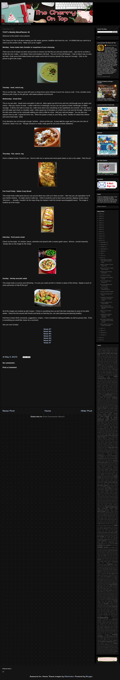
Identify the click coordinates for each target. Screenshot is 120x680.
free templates (107, 545)
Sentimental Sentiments (102, 443)
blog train (115, 482)
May (101, 257)
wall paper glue (112, 648)
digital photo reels (113, 505)
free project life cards (110, 540)
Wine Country (111, 470)
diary (103, 505)
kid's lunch (115, 567)
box (109, 485)
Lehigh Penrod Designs (112, 409)
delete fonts (100, 504)
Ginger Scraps (110, 393)
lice (109, 571)
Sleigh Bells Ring (112, 447)
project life (114, 606)
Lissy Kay (113, 410)
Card (98, 365)
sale (108, 612)
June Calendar (109, 405)
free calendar (104, 528)
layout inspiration (113, 569)
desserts (110, 504)
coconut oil (99, 496)
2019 (100, 229)
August (102, 251)
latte (101, 569)
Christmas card (107, 368)
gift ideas (115, 550)
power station (104, 601)
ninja (116, 580)
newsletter (106, 580)
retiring (98, 611)
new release (114, 579)
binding (113, 481)
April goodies (114, 357)
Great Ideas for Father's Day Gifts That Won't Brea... (106, 261)
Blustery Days (109, 362)
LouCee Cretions (107, 415)
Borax (103, 364)
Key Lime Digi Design (102, 406)
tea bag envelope (112, 631)
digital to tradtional (110, 511)
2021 (100, 225)
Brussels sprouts (107, 364)
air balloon (108, 474)
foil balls (99, 525)
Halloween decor (101, 398)
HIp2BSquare (108, 397)
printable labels (109, 602)
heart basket (103, 554)
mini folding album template (106, 575)
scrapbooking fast (106, 619)
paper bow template (113, 587)
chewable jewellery (104, 492)
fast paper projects (111, 520)
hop (103, 557)
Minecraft (106, 424)
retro (102, 611)
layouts (99, 571)
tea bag (106, 631)
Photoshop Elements (102, 438)
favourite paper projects (108, 522)
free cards (112, 529)
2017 (100, 233)
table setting (110, 630)
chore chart (103, 493)
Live (114, 412)
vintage (112, 647)
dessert (105, 504)
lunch (116, 571)
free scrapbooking (109, 542)
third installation (100, 637)
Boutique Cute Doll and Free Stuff (106, 272)
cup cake (104, 500)
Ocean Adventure (100, 430)
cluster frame (104, 494)
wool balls (99, 652)
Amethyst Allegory (109, 356)
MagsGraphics (114, 419)
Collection (109, 369)
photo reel (102, 594)
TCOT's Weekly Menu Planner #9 (105, 281)
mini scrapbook (107, 576)
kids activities (102, 568)
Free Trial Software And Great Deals (106, 285)
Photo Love (108, 436)
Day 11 (103, 373)
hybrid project (103, 561)
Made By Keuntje (111, 417)
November (103, 244)
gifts (98, 551)
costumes (112, 497)
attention (112, 477)
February (102, 332)
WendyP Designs (104, 470)
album (113, 474)
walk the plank (104, 648)
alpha (116, 474)
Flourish (115, 390)
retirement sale (114, 610)
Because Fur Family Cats (110, 361)
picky (105, 595)
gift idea (111, 550)
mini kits (113, 575)
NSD (111, 427)
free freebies (112, 533)
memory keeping (113, 572)
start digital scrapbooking (103, 627)
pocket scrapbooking (112, 599)
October (102, 246)
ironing (98, 565)
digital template (113, 509)
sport (102, 626)
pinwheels (113, 595)
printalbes (112, 603)
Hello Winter (106, 400)
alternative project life (108, 475)
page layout (100, 586)
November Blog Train (110, 428)
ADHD (98, 352)
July (101, 253)
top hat (115, 639)
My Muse (99, 427)
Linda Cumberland (107, 410)
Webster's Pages (108, 469)
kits (107, 568)
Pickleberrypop (111, 438)
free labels (106, 535)
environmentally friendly (112, 518)
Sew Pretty (115, 443)
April (101, 328)
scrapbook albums (102, 616)
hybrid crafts (111, 559)
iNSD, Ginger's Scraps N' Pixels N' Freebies (106, 325)
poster (98, 601)
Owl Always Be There (105, 432)
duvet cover (115, 515)
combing (110, 496)
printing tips (99, 606)
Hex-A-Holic (112, 400)
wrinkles (114, 652)
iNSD (98, 562)
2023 (100, 220)
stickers (99, 629)
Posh (116, 439)
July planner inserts (101, 405)
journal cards (107, 565)
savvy (98, 613)
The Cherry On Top (111, 45)
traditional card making (107, 640)
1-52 (100, 348)
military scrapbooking (101, 573)
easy (102, 516)
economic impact (111, 516)
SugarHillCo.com (100, 454)
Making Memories (113, 420)
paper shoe (115, 590)
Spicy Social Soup (104, 450)
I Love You (106, 401)
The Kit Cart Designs (112, 458)
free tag (107, 543)
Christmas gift (114, 368)
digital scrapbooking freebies (105, 508)
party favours (112, 591)
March (102, 330)
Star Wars (101, 451)
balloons (111, 479)
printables (106, 603)
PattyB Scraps (111, 434)
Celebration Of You (113, 365)
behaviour (110, 481)
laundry (104, 569)
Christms (99, 369)
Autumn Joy (110, 358)
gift (108, 550)
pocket (106, 599)
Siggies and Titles (113, 444)
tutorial (115, 643)
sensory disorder (109, 620)
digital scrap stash (101, 507)
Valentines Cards (101, 467)
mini (108, 573)
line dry (112, 571)
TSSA (116, 454)
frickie (113, 547)
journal (102, 565)
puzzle (108, 607)
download (115, 514)
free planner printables (112, 535)
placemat (104, 598)
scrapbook (115, 614)
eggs (102, 518)
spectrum (99, 626)
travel (114, 641)
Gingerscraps (108, 394)
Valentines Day (109, 467)
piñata (110, 597)
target (103, 631)
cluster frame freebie (112, 494)
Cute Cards (102, 371)
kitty (109, 568)
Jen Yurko (112, 402)
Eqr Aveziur (105, 383)
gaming (112, 548)
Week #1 (47, 343)
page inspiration (113, 584)
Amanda (103, 356)
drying (111, 515)
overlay (104, 584)
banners (115, 479)
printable (115, 601)
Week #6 (47, 331)
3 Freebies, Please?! (105, 275)
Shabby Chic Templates (102, 444)
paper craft (100, 588)
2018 (100, 231)
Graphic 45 (102, 397)
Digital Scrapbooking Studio (107, 377)
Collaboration (104, 369)
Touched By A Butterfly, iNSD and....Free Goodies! (106, 316)
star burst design (113, 626)
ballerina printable (105, 479)
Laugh (102, 409)
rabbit (105, 609)
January (102, 335)
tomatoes (108, 639)
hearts (108, 554)
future (109, 548)
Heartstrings (108, 398)
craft (110, 498)
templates (100, 636)
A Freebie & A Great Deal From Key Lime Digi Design (106, 299)
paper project (102, 590)
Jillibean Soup (112, 404)
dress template (103, 515)
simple (113, 622)
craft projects (114, 498)
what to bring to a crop (103, 651)
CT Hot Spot (114, 364)
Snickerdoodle (111, 448)
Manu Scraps (100, 421)
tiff (113, 637)
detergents (99, 505)
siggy (110, 622)
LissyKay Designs (108, 412)
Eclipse (101, 383)
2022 (100, 222)
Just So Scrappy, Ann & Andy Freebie (106, 303)
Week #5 (47, 334)
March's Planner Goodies (109, 421)
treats (106, 643)
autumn (99, 478)
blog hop (110, 482)
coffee (103, 496)
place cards (99, 598)
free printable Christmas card (111, 536)
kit (105, 568)
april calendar (104, 477)
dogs (107, 514)
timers (102, 639)
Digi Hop (112, 375)
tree (108, 643)
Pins (116, 438)
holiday (116, 554)
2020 (100, 227)
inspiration (110, 564)
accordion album (100, 473)
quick (111, 607)
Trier (113, 463)
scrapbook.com (114, 616)
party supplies (103, 593)
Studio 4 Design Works (107, 452)
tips (105, 639)
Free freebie (103, 391)
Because (103, 361)
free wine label (114, 545)
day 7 (111, 501)
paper (101, 587)
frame (107, 525)
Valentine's (115, 466)
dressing (108, 515)
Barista (98, 360)
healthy (98, 554)
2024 (100, 218)
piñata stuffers (114, 597)
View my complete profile (103, 76)
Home (48, 411)
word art (103, 652)
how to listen (105, 558)
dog (105, 514)
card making (108, 488)
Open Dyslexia (105, 431)
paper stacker (100, 591)
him (113, 554)
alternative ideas (100, 475)
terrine (105, 636)
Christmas (110, 367)
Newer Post (9, 411)
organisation (114, 583)
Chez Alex (99, 366)
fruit (107, 548)
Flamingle (108, 390)
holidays (105, 555)
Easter (113, 382)
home (108, 555)
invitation (115, 564)
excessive (112, 519)
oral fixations (113, 582)
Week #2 (47, 340)
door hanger (110, 514)
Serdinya (110, 443)
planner (109, 598)
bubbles (112, 486)
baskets (105, 481)
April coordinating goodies (105, 357)
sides (108, 622)
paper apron (105, 587)
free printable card (106, 539)
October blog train (108, 430)
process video (105, 606)
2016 (100, 236)
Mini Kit (110, 424)
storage (102, 629)
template (114, 634)
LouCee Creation (107, 413)
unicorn (115, 644)
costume (107, 497)
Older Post (86, 411)
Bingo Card (103, 362)
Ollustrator (69, 676)
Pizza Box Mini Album (106, 439)
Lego (105, 409)
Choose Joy (104, 367)
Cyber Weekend (109, 371)
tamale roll (99, 631)
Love (113, 415)
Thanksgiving (100, 455)
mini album (112, 573)
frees (110, 547)
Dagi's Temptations (107, 372)
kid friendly (99, 567)
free (115, 525)
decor (113, 501)
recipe (112, 609)
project (110, 606)
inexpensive (108, 562)
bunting (98, 488)
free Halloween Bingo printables (104, 527)
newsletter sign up (111, 580)
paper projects (109, 590)
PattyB (106, 434)
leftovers (107, 571)
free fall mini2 (100, 533)
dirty (111, 512)
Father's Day (100, 386)
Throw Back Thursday (107, 461)
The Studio (107, 459)
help (111, 554)
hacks (114, 551)
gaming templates (103, 550)
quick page (114, 607)
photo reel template (109, 594)
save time (115, 611)
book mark (100, 483)
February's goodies (101, 390)
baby (105, 478)
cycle (104, 501)
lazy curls (103, 571)
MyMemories (106, 427)
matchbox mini (100, 572)
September (103, 249)
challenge (107, 490)
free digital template (112, 532)
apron (109, 477)
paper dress (106, 588)
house (107, 557)
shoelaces (104, 622)
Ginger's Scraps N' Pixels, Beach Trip (106, 265)
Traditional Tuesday (108, 463)
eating (105, 516)
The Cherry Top (108, 456)
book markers (114, 483)
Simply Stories (105, 447)
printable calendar (101, 602)
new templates (100, 580)
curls (102, 501)
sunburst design (100, 630)
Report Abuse (101, 206)
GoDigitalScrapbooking (107, 396)
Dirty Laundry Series (102, 379)
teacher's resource (113, 633)
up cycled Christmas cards (110, 646)
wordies (106, 652)
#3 (97, 348)
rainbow (108, 609)
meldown (108, 572)
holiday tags (99, 555)
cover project (106, 498)
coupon (115, 497)
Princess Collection (105, 442)
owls (108, 584)
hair (116, 551)
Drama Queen (108, 382)
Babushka (115, 358)
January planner (106, 402)
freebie (100, 547)
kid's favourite (110, 567)
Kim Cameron (112, 406)
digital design (107, 505)
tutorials (107, 644)
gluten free (104, 551)
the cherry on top (112, 636)
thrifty (105, 637)
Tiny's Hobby (111, 462)
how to (110, 557)
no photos (99, 582)
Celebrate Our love (104, 365)
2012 (100, 339)
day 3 (108, 501)
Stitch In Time (112, 451)
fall (115, 519)
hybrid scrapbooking (112, 561)
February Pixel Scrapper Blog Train (109, 389)
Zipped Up (114, 471)
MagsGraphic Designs (103, 419)
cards (101, 489)
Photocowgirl (114, 437)
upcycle (102, 647)
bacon (98, 479)
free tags (112, 543)
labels (111, 568)
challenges (112, 490)
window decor (111, 651)
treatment (102, 643)
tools (112, 639)
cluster (98, 494)
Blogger (89, 676)
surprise (105, 630)
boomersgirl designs (102, 485)
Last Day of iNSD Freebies (107, 291)
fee (115, 522)
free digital (108, 531)
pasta (107, 593)
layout (107, 569)
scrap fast (105, 614)
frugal (116, 547)
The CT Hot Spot (107, 455)
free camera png (111, 528)
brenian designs (106, 486)
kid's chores (104, 567)
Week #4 (47, 336)
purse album (104, 607)
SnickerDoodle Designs (102, 448)
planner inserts (114, 598)
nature (108, 579)
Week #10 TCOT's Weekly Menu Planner (106, 268)
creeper (98, 500)
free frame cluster (106, 533)
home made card (113, 555)
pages (111, 586)
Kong (108, 408)
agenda (102, 474)
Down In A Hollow (101, 382)
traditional (99, 640)
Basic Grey (103, 360)
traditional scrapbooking (106, 641)
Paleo (103, 434)
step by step (114, 627)
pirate (116, 595)
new (111, 579)
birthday (106, 482)
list (114, 571)
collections (107, 496)
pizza (107, 597)
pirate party (99, 597)
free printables (102, 540)
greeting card (110, 551)
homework (99, 557)
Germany (104, 393)
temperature (107, 634)
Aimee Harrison (114, 352)
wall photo (105, 650)
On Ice (114, 430)
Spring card (110, 450)
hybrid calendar (105, 559)
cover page (99, 498)
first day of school (113, 523)
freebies (106, 547)
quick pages (100, 609)
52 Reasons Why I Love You (110, 349)
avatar (102, 478)
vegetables (106, 647)
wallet (108, 650)
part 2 (105, 591)
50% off (102, 349)
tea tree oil (105, 633)
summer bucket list (113, 629)
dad (106, 501)
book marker (107, 483)
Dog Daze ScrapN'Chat (106, 381)
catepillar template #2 (109, 489)
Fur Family (113, 391)
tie (111, 637)
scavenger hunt (107, 613)
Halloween (114, 397)
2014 (100, 240)
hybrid (99, 559)
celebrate (102, 490)
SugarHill (115, 452)
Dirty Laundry (114, 378)
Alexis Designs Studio (106, 354)
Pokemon (113, 439)
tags (114, 630)
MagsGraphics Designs (103, 420)
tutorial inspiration (101, 644)
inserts (104, 564)
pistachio (104, 597)
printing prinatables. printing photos (110, 605)
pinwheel (108, 595)
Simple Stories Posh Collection (104, 446)
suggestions (107, 629)
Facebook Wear (113, 385)
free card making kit (105, 529)
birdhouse (102, 482)
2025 (100, 216)
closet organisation (113, 493)
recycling (103, 610)
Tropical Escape (103, 465)
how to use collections (112, 558)
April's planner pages (102, 358)
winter (116, 651)
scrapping (103, 620)
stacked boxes (107, 626)
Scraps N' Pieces (113, 442)
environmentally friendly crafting (103, 519)
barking (98, 481)
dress (98, 515)
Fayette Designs (109, 386)
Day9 (106, 373)
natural (105, 579)
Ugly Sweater (110, 465)
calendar (102, 488)
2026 (100, 214)
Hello (103, 400)
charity (116, 490)
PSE (100, 434)
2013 (100, 337)
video (110, 647)
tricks (111, 643)
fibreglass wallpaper (105, 523)
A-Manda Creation (106, 350)
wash (111, 650)
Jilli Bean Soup (106, 404)
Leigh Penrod (100, 410)
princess (110, 601)
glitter (100, 551)
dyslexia (99, 516)
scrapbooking (102, 618)
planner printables (101, 599)
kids (98, 568)
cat (103, 489)
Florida (112, 390)
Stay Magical (106, 451)
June (101, 255)
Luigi (104, 417)
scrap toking (110, 614)
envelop (105, 518)
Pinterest (99, 439)
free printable (100, 536)
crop (101, 500)
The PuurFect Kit (101, 459)
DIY (114, 371)
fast (105, 520)
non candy (104, 582)
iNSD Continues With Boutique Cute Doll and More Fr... (106, 307)
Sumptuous (109, 454)
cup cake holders (110, 500)
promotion (99, 607)
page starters (106, 586)
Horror (102, 401)
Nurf (116, 428)
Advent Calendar (106, 352)
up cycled (103, 646)
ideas (103, 562)
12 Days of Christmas (105, 348)
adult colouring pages (108, 473)
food (105, 525)
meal (105, 572)
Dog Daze (109, 379)
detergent (115, 504)
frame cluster (111, 525)
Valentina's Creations (106, 466)
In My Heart (112, 401)
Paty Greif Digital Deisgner (106, 435)
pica (103, 595)
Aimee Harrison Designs (103, 353)
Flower (98, 391)
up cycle (99, 646)
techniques (99, 634)
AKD (101, 352)
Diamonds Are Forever (105, 375)
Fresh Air (108, 391)
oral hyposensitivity (108, 583)
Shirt (108, 444)
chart (98, 492)
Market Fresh (104, 423)
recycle (98, 610)
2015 (100, 238)
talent (116, 630)
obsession (108, 582)
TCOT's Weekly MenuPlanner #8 (105, 288)
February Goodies (109, 387)
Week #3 (47, 338)
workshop (110, 652)
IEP (109, 401)
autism (115, 477)
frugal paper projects (101, 548)
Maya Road (112, 423)
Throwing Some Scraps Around (107, 461)
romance (105, 611)
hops (105, 557)
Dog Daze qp (114, 381)
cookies (104, 497)
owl (106, 584)
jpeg (111, 565)
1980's (111, 348)
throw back (109, 637)
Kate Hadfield (114, 405)
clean (107, 493)
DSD (116, 371)
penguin (110, 593)
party (108, 591)
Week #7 (47, 329)
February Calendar (101, 387)
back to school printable (112, 478)
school (112, 613)
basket (102, 481)
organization (99, 584)
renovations (107, 610)
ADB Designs (114, 350)
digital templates (101, 511)
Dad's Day (99, 372)
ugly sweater (111, 644)
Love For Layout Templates (107, 415)
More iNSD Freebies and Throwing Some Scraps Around (106, 321)
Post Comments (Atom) (53, 417)
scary (102, 613)
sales (111, 612)
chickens (111, 492)
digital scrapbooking (111, 507)
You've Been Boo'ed (106, 471)
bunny (116, 486)
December (103, 242)
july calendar (114, 565)
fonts (102, 525)
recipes (115, 609)
